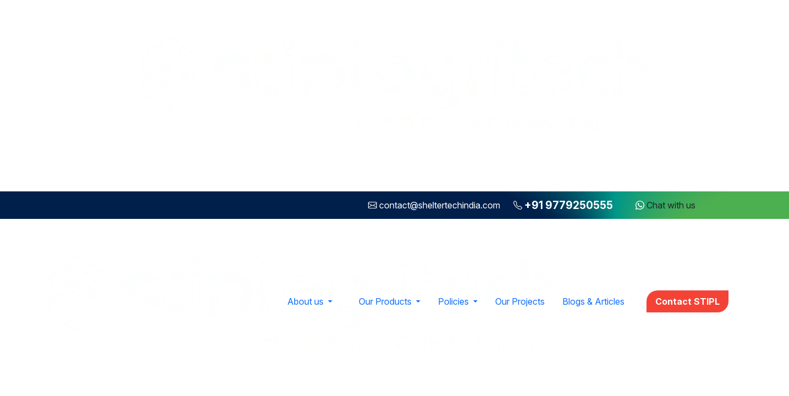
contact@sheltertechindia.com (439, 205)
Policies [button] (454, 301)
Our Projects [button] (520, 301)
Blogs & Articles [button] (593, 301)
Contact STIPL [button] (687, 301)
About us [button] (306, 301)
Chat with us (665, 205)
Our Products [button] (386, 301)
